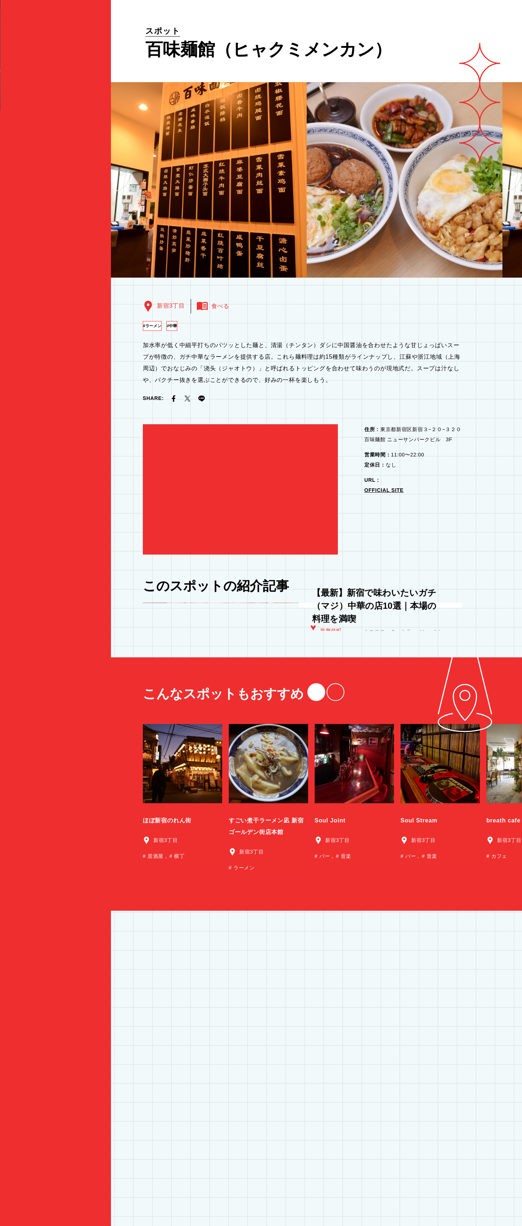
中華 (192, 326)
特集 (55, 909)
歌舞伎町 (331, 684)
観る (55, 940)
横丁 (179, 960)
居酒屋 (425, 680)
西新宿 (328, 692)
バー (325, 960)
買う (55, 980)
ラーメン (160, 326)
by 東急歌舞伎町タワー (41, 130)
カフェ (498, 960)
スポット (162, 30)
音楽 (345, 960)
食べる (55, 954)
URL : (371, 480)
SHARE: (153, 398)
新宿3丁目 (171, 306)
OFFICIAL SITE (383, 490)
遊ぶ (55, 967)
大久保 (328, 669)
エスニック (383, 670)
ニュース (25, 995)
